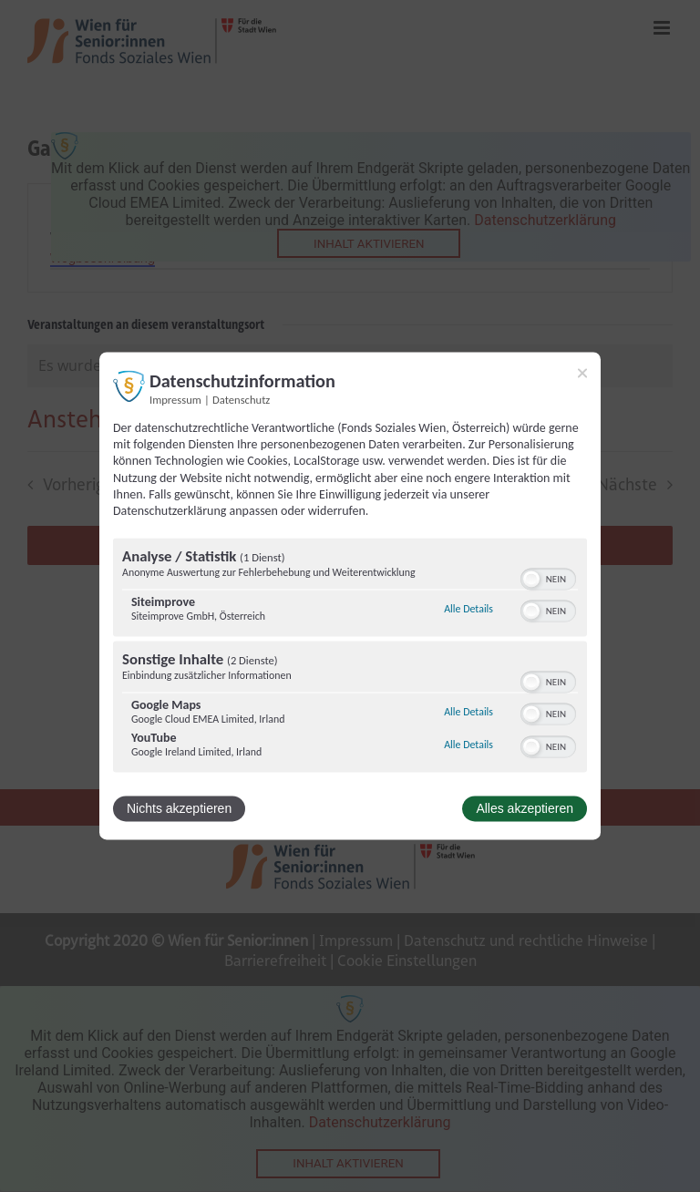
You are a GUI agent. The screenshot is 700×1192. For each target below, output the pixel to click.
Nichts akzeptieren (179, 809)
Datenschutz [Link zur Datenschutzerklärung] (241, 399)
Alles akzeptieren (524, 809)
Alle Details (468, 608)
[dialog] (350, 595)
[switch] (548, 578)
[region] (350, 658)
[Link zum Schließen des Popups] (582, 372)
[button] (531, 579)
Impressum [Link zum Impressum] (175, 399)
